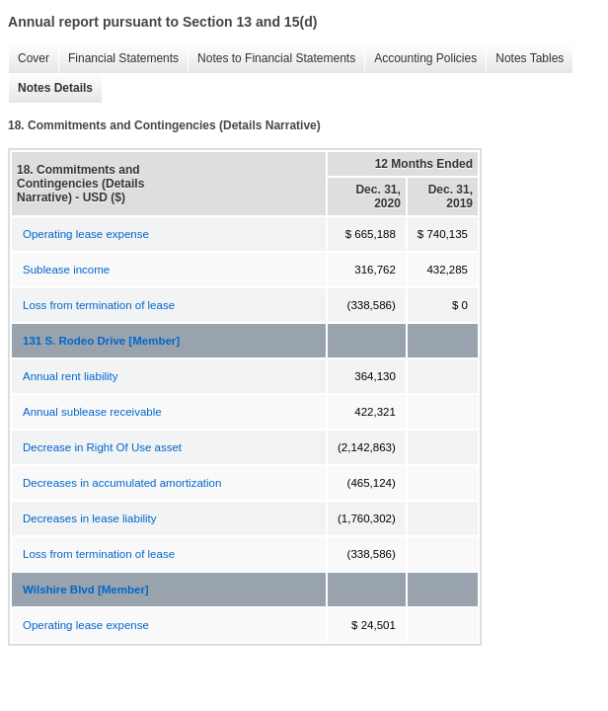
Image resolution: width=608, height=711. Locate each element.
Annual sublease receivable (92, 412)
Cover (28, 58)
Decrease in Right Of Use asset (102, 447)
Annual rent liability (70, 376)
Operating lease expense (86, 234)
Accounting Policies (420, 58)
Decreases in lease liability (90, 518)
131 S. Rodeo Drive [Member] (101, 341)
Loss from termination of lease (99, 305)
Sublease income (66, 270)
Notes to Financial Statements (271, 58)
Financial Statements (118, 58)
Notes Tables (525, 58)
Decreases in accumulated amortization (122, 483)
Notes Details (50, 88)
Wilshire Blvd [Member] (86, 589)
